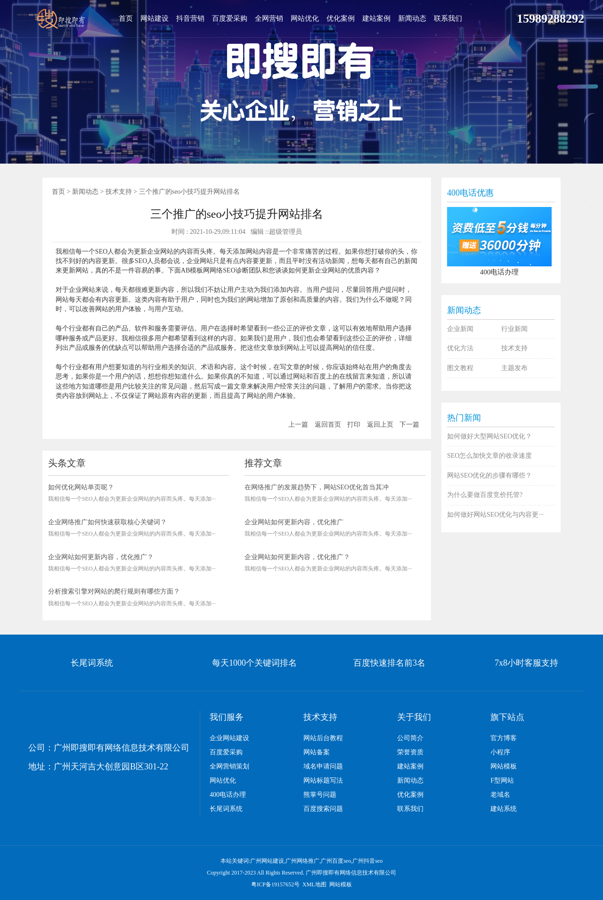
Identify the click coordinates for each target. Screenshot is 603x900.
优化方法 (460, 348)
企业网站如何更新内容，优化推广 (293, 522)
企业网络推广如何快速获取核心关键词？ (107, 522)
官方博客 (503, 738)
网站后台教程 (323, 738)
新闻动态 (412, 18)
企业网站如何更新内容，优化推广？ (101, 557)
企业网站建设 (229, 738)
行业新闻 (514, 328)
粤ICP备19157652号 (275, 884)
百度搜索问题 (323, 808)
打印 (353, 424)
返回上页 (380, 424)
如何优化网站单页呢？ (81, 487)
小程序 (500, 752)
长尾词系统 (226, 808)
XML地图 (314, 884)
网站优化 (305, 18)
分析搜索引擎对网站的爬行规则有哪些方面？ (114, 591)
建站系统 (503, 808)
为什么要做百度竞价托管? (484, 494)
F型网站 (502, 780)
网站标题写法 (323, 780)
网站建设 (154, 18)
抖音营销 (190, 18)
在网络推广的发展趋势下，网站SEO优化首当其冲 (316, 487)
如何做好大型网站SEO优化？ (489, 436)
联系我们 (448, 18)
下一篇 (409, 424)
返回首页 (328, 424)
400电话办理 (228, 794)
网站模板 (503, 766)
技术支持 (119, 191)
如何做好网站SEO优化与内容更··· (495, 514)
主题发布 (514, 368)
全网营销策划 (229, 766)
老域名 (500, 794)
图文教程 (460, 368)
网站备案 (316, 752)
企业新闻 (460, 328)
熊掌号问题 (319, 794)
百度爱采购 (229, 18)
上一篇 (298, 424)
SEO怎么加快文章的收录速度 (489, 455)
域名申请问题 (323, 766)
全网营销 (269, 18)
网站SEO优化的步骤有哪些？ (489, 475)
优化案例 (340, 18)
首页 (126, 18)
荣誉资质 (410, 752)
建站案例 (376, 18)
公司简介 (410, 738)
